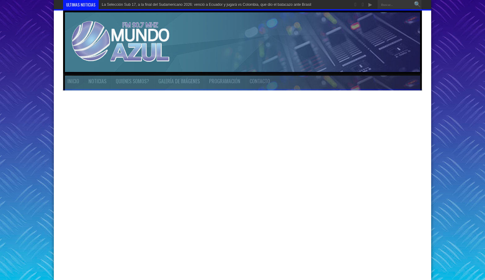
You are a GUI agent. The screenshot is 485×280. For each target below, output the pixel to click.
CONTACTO (260, 81)
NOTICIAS (97, 81)
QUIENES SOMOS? (132, 81)
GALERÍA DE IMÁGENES (179, 81)
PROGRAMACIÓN (224, 81)
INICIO (73, 81)
